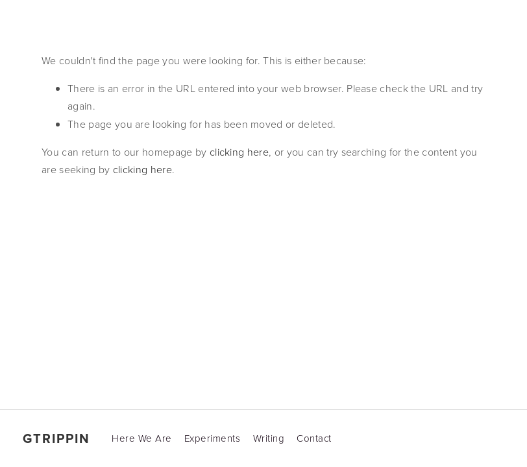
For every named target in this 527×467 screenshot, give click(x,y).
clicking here (239, 152)
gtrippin (56, 438)
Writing (269, 438)
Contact (314, 438)
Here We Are (142, 438)
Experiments (212, 438)
